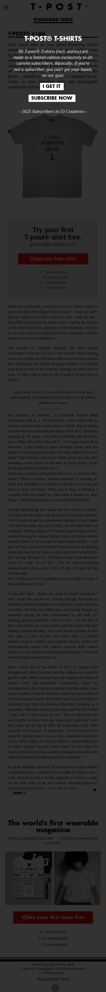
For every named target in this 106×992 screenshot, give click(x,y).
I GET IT (51, 86)
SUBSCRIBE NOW (51, 98)
